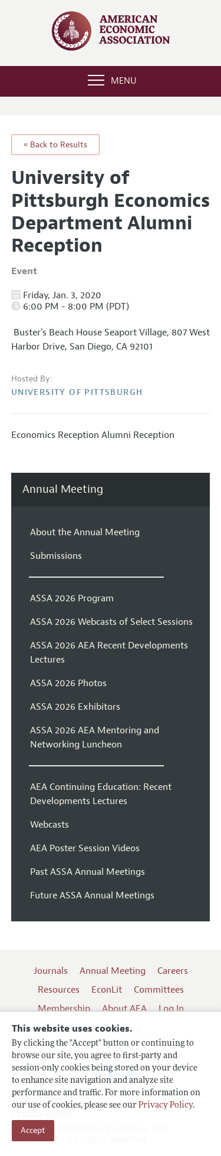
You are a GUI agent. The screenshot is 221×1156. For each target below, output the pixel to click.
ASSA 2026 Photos (68, 683)
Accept (33, 1130)
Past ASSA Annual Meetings (87, 872)
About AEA (124, 1009)
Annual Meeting (62, 489)
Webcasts (49, 825)
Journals (51, 971)
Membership (64, 1009)
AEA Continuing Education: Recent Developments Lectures (100, 794)
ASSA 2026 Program (72, 598)
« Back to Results (55, 145)
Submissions (56, 556)
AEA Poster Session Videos (85, 848)
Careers (172, 971)
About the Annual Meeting (85, 532)
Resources (59, 990)
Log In (171, 1009)
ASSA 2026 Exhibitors (75, 707)
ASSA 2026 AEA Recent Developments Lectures (109, 653)
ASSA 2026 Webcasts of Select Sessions (111, 622)
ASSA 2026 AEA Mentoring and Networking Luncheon (94, 737)
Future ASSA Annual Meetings (92, 895)
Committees (159, 990)
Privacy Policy (165, 1105)
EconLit (106, 990)
